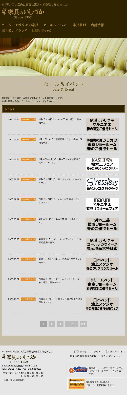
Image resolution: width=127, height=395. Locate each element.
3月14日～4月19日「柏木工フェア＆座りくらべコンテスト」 (79, 164)
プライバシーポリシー (112, 356)
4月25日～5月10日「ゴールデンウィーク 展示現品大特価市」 (79, 244)
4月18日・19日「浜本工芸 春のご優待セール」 (79, 224)
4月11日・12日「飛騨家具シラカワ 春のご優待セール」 (79, 144)
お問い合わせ (80, 351)
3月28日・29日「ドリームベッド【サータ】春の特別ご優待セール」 (79, 284)
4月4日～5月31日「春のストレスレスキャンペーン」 (79, 184)
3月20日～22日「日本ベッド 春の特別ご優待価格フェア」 (79, 304)
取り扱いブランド (114, 351)
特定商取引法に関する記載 (83, 356)
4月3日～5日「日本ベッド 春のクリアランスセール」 (79, 264)
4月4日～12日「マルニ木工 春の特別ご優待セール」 (79, 124)
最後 (83, 324)
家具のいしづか (23, 13)
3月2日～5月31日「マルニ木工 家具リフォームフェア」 (79, 204)
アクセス (96, 351)
